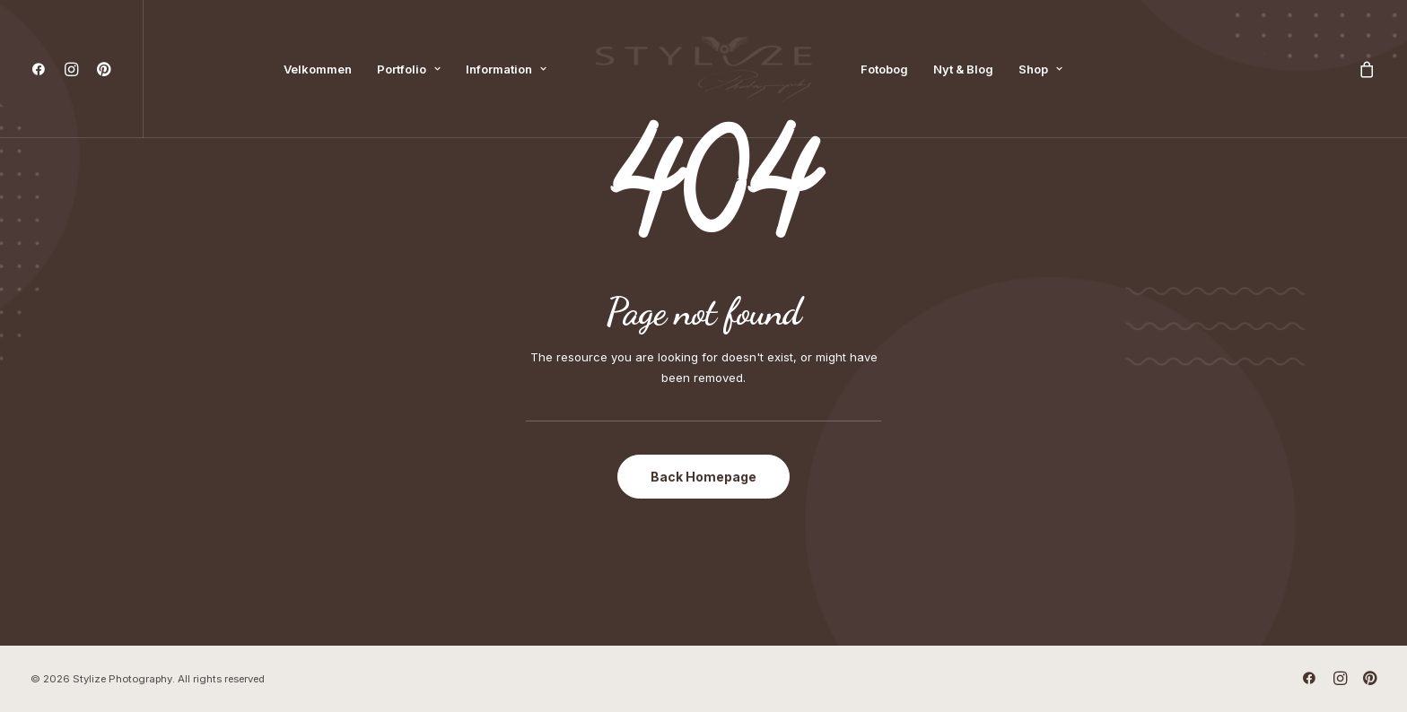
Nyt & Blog (963, 69)
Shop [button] (1040, 69)
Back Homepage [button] (703, 476)
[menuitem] (43, 69)
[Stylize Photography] (703, 69)
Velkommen (318, 69)
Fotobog (884, 69)
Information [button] (506, 69)
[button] (43, 69)
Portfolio (409, 69)
